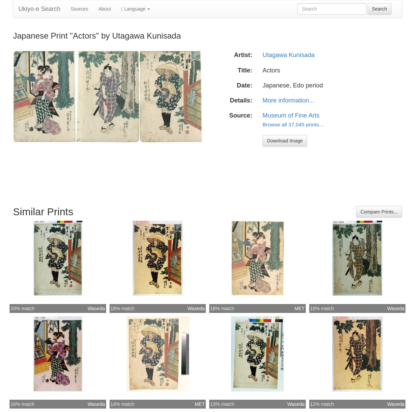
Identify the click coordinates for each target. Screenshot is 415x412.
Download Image (285, 140)
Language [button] (135, 9)
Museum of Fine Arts (290, 115)
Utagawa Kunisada (288, 55)
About (104, 9)
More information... (288, 100)
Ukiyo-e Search (39, 8)
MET (300, 308)
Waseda (96, 308)
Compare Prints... (379, 212)
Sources (79, 9)
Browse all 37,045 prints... (292, 124)
